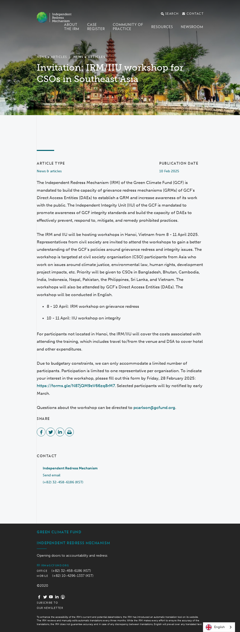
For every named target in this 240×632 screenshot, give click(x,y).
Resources (162, 27)
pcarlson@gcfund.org (154, 407)
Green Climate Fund (59, 532)
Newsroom (192, 27)
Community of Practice (128, 27)
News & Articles (52, 57)
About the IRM (71, 27)
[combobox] (219, 627)
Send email (51, 475)
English (215, 627)
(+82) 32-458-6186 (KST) (63, 482)
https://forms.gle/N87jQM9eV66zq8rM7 (76, 385)
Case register (96, 27)
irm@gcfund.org (53, 565)
